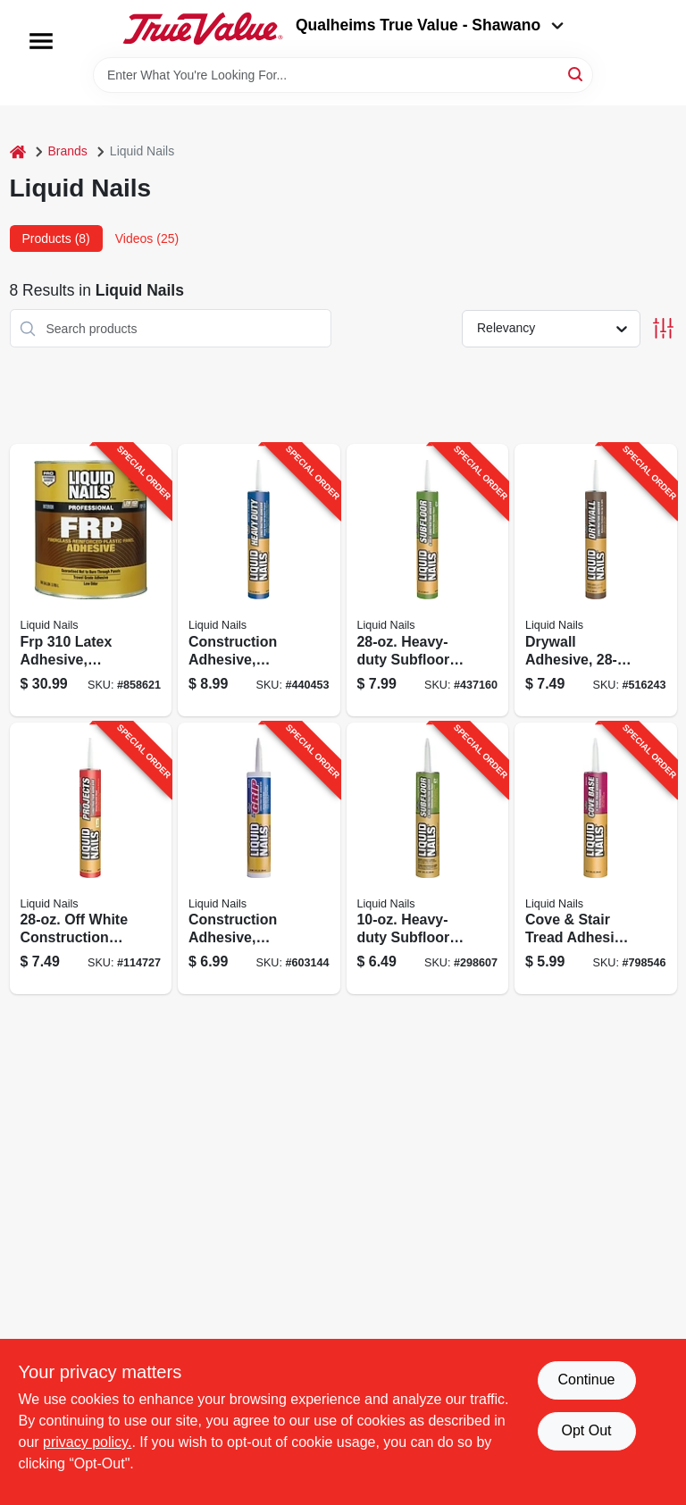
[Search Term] (343, 75)
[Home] (18, 151)
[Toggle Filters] (663, 328)
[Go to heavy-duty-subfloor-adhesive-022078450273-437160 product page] (428, 580)
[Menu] (41, 41)
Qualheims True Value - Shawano (430, 25)
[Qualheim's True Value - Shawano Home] (202, 29)
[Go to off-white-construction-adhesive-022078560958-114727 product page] (91, 859)
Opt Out (586, 1430)
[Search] (577, 73)
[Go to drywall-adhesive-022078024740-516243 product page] (595, 580)
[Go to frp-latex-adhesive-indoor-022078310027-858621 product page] (91, 580)
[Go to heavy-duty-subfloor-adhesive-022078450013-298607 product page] (428, 859)
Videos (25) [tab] (147, 238)
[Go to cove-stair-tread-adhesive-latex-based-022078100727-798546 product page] (595, 859)
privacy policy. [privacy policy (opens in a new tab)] (87, 1442)
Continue (586, 1379)
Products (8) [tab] (56, 238)
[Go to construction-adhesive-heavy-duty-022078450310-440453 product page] (259, 580)
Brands (68, 151)
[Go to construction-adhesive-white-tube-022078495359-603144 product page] (259, 859)
